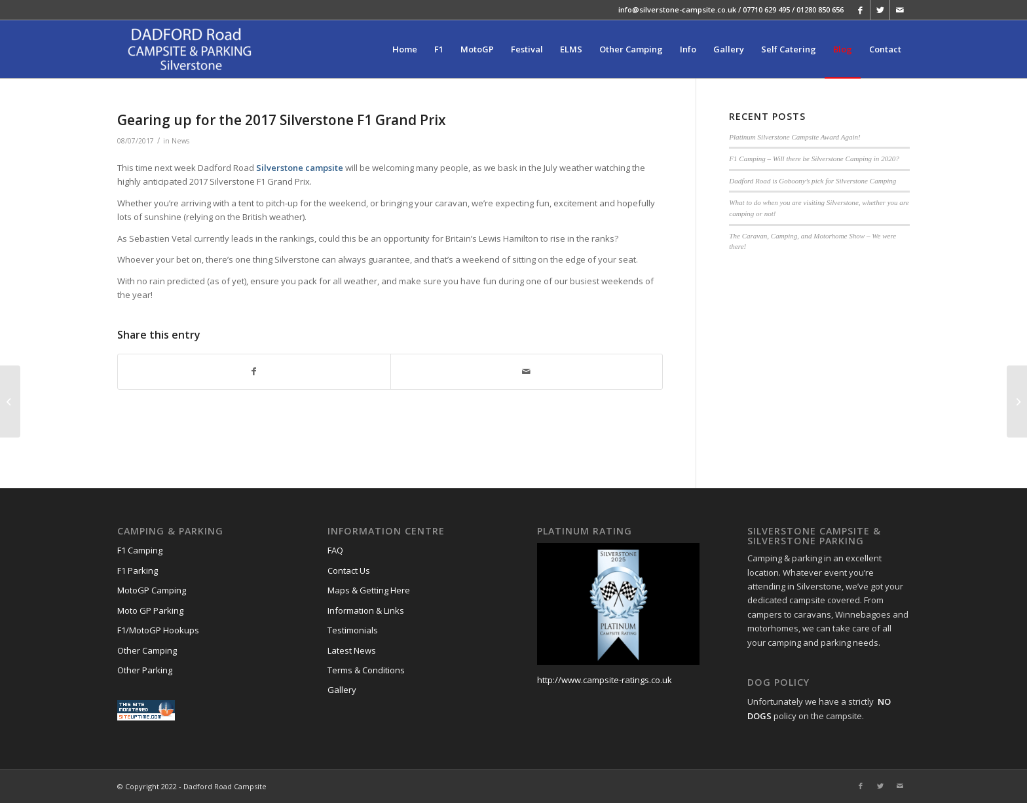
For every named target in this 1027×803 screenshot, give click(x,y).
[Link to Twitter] (879, 10)
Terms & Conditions (366, 670)
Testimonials (352, 630)
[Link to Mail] (900, 10)
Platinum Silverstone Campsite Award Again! (794, 137)
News (180, 140)
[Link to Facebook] (860, 10)
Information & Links (365, 610)
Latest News (351, 650)
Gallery (341, 690)
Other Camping (147, 650)
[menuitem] (405, 49)
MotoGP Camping (151, 590)
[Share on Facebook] (254, 371)
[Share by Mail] (527, 371)
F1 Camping (139, 550)
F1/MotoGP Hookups (158, 630)
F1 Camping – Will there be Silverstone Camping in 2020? (814, 158)
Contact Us (348, 570)
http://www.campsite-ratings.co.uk (604, 680)
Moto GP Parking (150, 610)
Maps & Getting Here (368, 590)
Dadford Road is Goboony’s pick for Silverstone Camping (812, 181)
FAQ (335, 550)
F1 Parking (137, 570)
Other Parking (144, 670)
